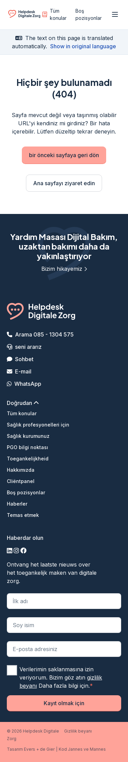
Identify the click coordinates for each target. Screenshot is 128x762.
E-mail (23, 371)
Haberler (17, 504)
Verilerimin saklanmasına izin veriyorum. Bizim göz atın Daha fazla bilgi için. (60, 677)
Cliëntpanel (20, 481)
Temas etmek (23, 515)
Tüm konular (54, 14)
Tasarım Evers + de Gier (31, 749)
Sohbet (24, 359)
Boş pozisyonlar (88, 14)
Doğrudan (23, 403)
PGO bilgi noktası (27, 447)
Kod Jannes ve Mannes (82, 749)
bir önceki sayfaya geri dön (64, 155)
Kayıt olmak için (64, 703)
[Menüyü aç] (115, 14)
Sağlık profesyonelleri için (38, 425)
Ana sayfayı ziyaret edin (64, 183)
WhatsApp (27, 383)
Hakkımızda (20, 470)
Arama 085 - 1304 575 (44, 334)
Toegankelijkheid (27, 458)
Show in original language (83, 46)
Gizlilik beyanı (78, 731)
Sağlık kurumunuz (28, 436)
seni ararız (28, 346)
